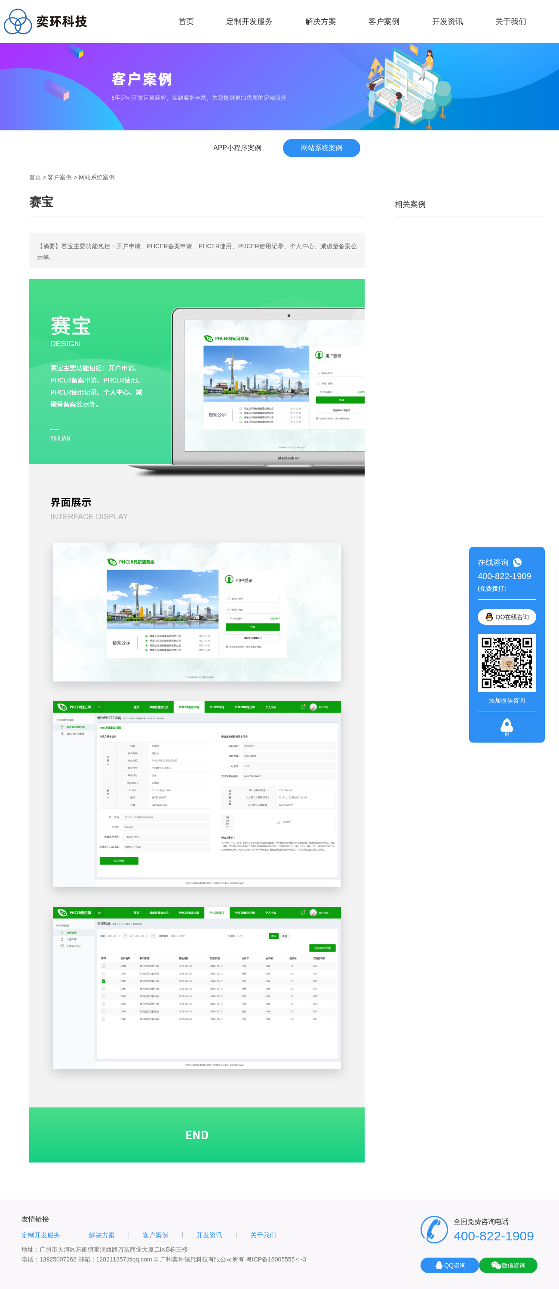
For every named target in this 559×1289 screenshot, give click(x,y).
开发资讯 (447, 21)
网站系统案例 (97, 177)
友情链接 (35, 1219)
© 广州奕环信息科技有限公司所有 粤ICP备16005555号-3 (230, 1259)
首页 (186, 21)
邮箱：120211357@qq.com (115, 1259)
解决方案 (320, 21)
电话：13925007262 (49, 1259)
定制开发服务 (249, 21)
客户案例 (384, 21)
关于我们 (510, 21)
